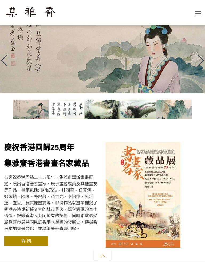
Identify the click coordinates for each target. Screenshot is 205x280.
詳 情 (26, 241)
